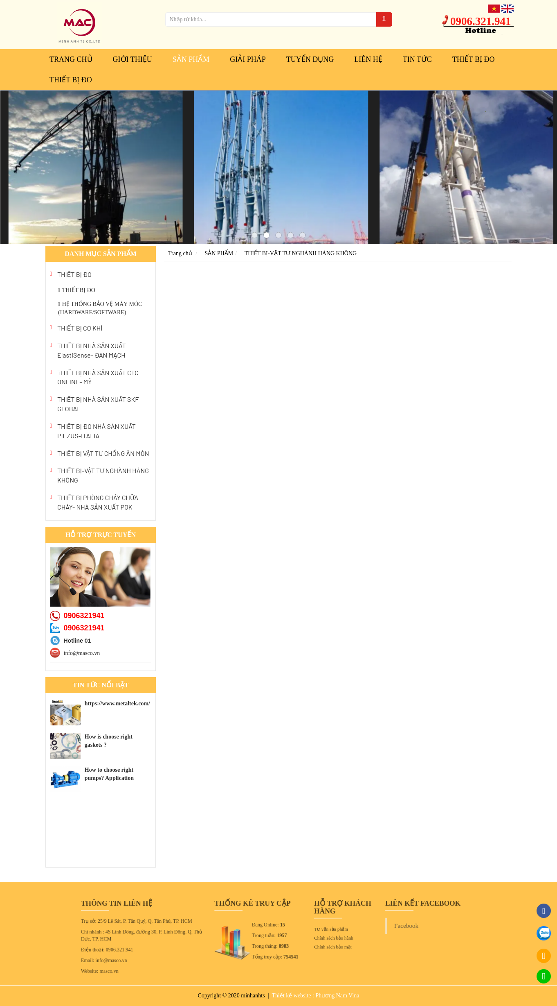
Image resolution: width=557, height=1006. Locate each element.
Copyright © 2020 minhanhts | (234, 995)
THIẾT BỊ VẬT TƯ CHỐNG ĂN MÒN (103, 453)
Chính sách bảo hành (321, 937)
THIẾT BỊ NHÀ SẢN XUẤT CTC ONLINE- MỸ (98, 377)
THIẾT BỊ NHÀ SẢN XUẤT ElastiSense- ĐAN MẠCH (91, 350)
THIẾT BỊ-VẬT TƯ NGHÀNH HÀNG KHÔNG (103, 475)
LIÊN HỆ (368, 59)
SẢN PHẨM (191, 59)
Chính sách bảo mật (320, 944)
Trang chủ (70, 59)
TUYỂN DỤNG (310, 59)
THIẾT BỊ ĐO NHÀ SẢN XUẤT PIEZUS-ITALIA (96, 431)
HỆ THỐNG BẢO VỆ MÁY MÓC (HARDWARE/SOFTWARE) (100, 308)
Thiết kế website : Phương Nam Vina (315, 995)
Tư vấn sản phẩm (319, 930)
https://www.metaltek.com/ (117, 703)
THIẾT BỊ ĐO (473, 59)
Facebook (377, 927)
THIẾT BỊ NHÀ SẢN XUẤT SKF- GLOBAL (99, 403)
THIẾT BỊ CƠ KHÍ (79, 328)
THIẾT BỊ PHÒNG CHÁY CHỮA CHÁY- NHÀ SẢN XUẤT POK (97, 502)
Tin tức (417, 59)
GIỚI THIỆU (132, 59)
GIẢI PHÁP (248, 59)
